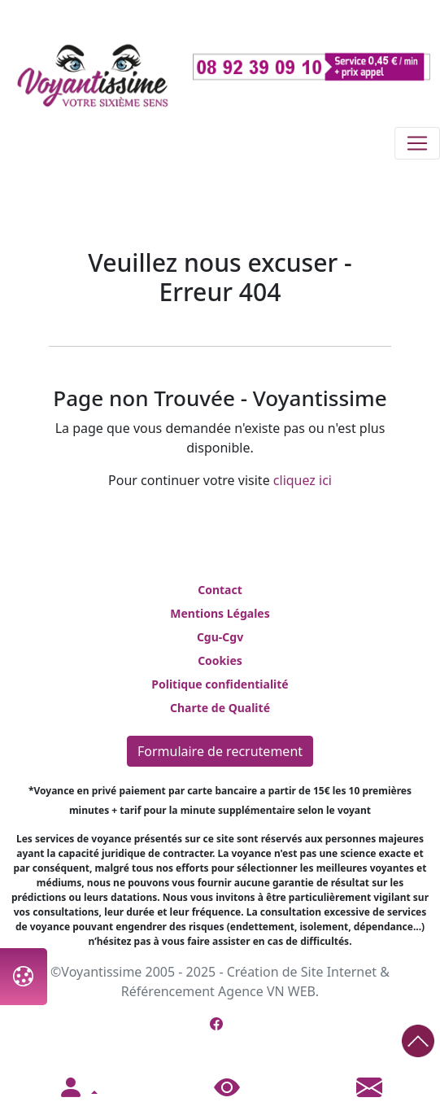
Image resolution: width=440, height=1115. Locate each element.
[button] (77, 1088)
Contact (220, 589)
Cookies (220, 660)
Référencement (168, 991)
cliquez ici (302, 480)
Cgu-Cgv (220, 637)
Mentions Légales (219, 613)
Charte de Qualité (220, 707)
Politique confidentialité (219, 684)
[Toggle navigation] (417, 143)
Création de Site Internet (302, 972)
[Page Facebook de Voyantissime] (216, 1024)
